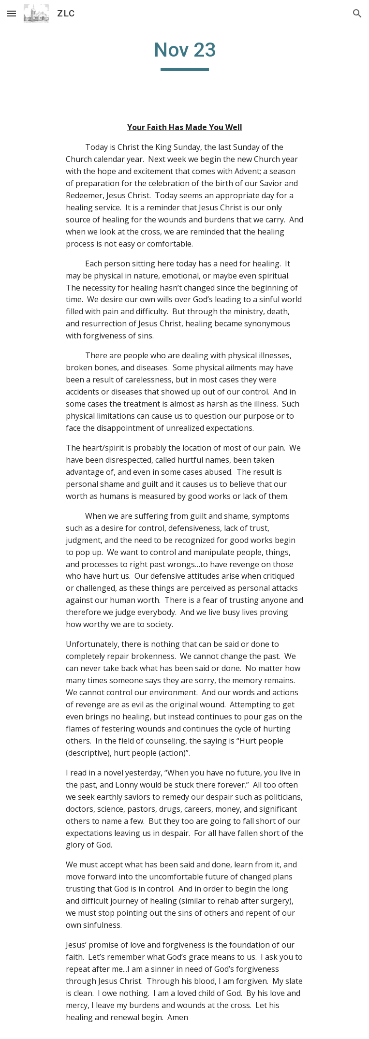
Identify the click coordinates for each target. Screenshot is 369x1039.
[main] (184, 54)
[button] (11, 13)
